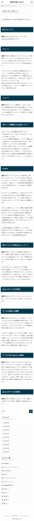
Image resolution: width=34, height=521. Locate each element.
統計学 (6, 500)
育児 (6, 503)
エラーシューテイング (11, 467)
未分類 (6, 496)
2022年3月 (6, 448)
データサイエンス (10, 478)
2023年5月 (6, 422)
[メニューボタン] (2, 2)
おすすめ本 (8, 471)
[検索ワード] (17, 411)
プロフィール (8, 481)
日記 (6, 492)
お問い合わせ (15, 515)
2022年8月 (6, 430)
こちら (24, 156)
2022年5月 (6, 441)
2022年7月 (6, 433)
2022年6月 (6, 437)
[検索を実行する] (31, 411)
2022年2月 (6, 452)
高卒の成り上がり (17, 2)
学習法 (6, 489)
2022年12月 (6, 426)
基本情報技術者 (9, 485)
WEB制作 (7, 463)
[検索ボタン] (32, 2)
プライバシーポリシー (24, 515)
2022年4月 (6, 444)
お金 (6, 474)
